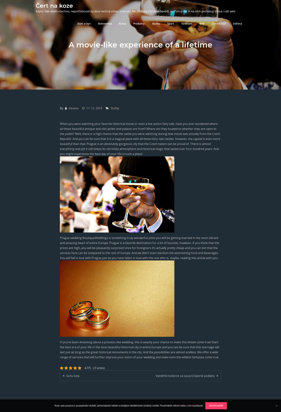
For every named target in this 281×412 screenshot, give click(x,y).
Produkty (139, 23)
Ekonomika (105, 23)
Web (202, 23)
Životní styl (219, 23)
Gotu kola (72, 376)
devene (73, 108)
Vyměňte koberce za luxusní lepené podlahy (185, 376)
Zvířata (237, 23)
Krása (122, 23)
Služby (156, 23)
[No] (276, 406)
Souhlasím (216, 405)
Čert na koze (54, 5)
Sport (170, 23)
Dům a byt (84, 23)
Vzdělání (186, 23)
